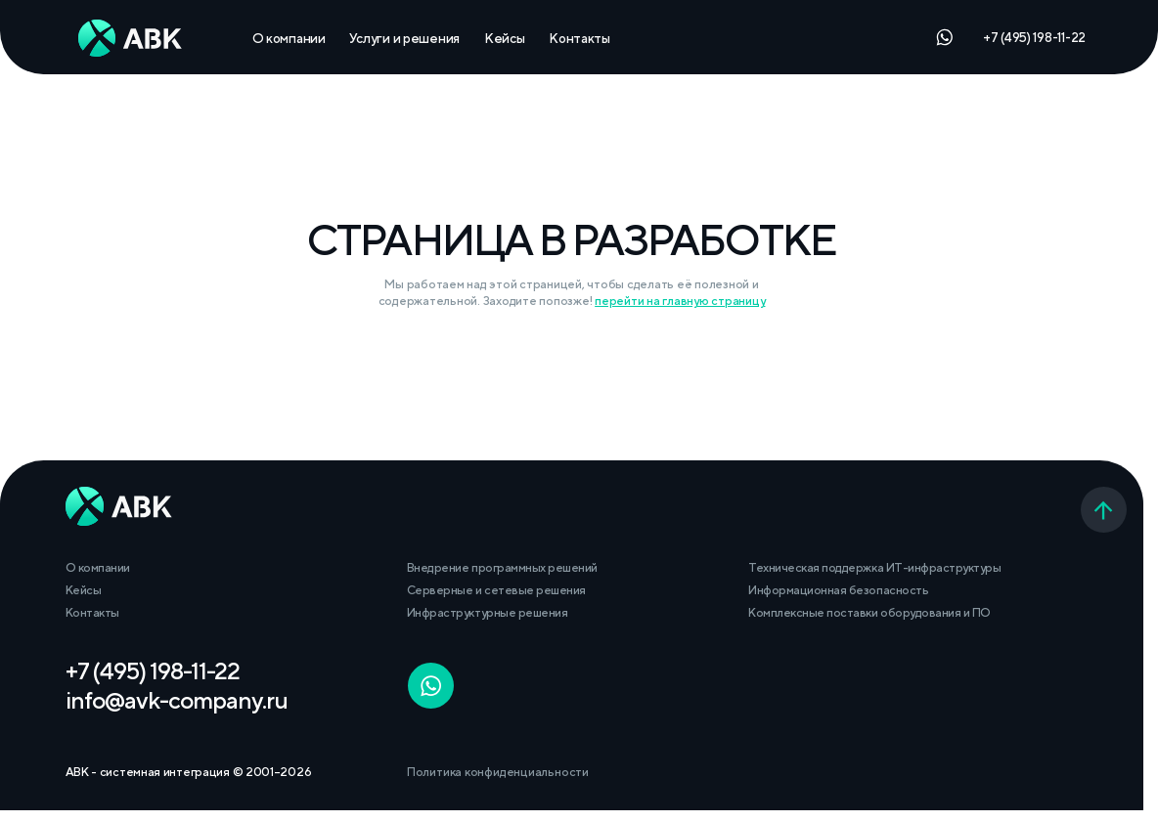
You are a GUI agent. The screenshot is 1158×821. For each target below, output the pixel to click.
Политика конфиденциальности (498, 771)
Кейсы (504, 38)
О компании (289, 38)
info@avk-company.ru (177, 699)
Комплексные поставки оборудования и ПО (869, 612)
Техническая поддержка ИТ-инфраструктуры (874, 567)
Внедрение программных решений (502, 567)
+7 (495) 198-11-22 (1034, 37)
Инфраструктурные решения (487, 612)
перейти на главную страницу (680, 300)
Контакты (579, 38)
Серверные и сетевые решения (496, 590)
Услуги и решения (404, 38)
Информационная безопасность (838, 590)
